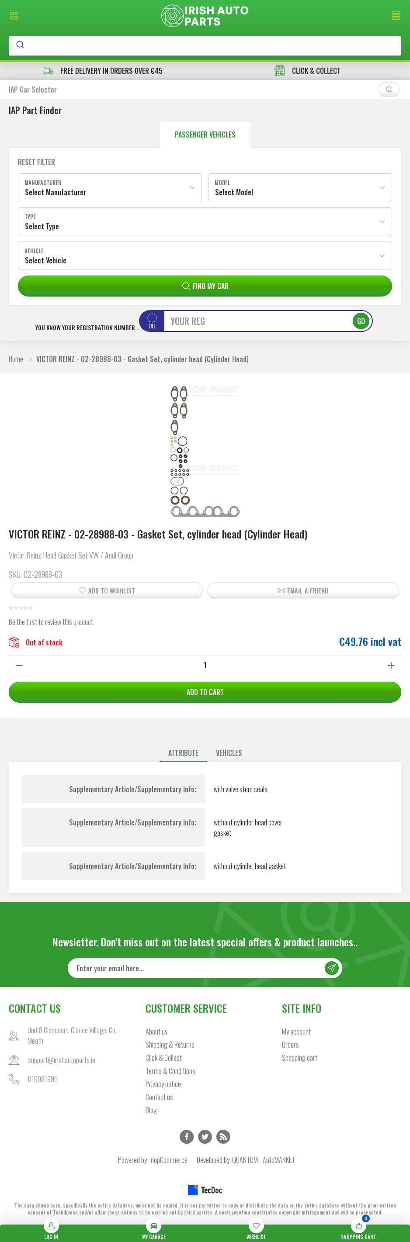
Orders (290, 1044)
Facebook (186, 1136)
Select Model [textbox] (234, 192)
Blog (151, 1110)
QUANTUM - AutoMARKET (263, 1160)
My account (296, 1031)
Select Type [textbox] (42, 226)
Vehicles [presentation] (229, 753)
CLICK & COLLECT (307, 71)
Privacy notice (163, 1084)
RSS (223, 1136)
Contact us (159, 1097)
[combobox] (205, 46)
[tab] (183, 753)
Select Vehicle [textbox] (45, 260)
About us (157, 1031)
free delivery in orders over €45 (103, 71)
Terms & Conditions (170, 1071)
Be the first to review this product (51, 622)
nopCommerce (169, 1160)
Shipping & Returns (170, 1044)
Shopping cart (299, 1057)
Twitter (205, 1136)
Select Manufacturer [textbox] (55, 192)
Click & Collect (164, 1057)
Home (16, 359)
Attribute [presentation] (183, 753)
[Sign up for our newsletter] (205, 968)
